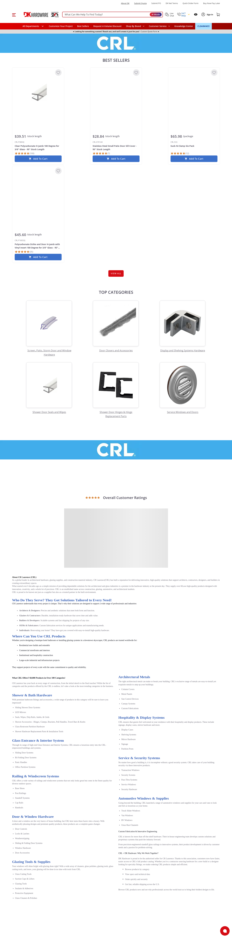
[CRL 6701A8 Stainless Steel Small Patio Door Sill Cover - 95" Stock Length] (116, 92)
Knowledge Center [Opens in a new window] (183, 26)
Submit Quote (140, 3)
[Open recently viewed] (196, 14)
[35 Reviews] (24, 251)
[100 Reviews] (24, 153)
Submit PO (156, 3)
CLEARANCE (203, 26)
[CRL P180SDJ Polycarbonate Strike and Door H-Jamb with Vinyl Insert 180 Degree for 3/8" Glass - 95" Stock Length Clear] (38, 190)
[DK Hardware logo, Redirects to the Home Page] (38, 14)
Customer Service (158, 26)
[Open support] (225, 931)
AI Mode (156, 14)
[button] (14, 14)
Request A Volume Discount (107, 26)
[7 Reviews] (101, 153)
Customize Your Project (61, 26)
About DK (125, 3)
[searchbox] (112, 14)
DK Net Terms (172, 3)
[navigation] (159, 26)
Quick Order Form (190, 3)
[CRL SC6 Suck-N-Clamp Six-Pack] (194, 92)
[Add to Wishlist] (58, 72)
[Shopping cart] (218, 14)
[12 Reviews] (180, 153)
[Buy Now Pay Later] (211, 3)
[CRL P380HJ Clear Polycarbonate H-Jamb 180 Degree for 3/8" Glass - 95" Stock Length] (38, 92)
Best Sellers (83, 26)
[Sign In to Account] (209, 14)
